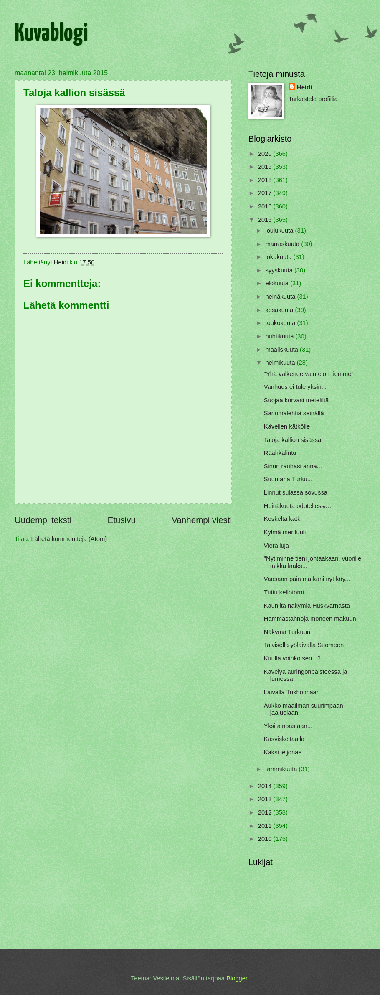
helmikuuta (280, 362)
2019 (266, 166)
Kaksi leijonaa (283, 752)
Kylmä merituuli (285, 532)
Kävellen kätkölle (287, 426)
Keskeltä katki (283, 518)
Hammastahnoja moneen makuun (310, 618)
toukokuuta (281, 323)
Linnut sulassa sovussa (295, 492)
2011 (266, 825)
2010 (266, 838)
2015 (266, 219)
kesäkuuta (280, 310)
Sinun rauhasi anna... (293, 466)
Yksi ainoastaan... (288, 726)
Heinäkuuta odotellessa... (298, 506)
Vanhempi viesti (202, 520)
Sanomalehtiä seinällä (294, 413)
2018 (266, 180)
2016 (266, 206)
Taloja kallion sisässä (292, 440)
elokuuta (277, 283)
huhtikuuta (280, 336)
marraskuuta (283, 244)
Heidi (304, 87)
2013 (266, 799)
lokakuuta (279, 257)
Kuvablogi (51, 34)
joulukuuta (280, 230)
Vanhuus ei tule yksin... (295, 386)
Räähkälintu (280, 452)
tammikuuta (282, 769)
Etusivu (121, 520)
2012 (266, 812)
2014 (266, 786)
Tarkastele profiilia (313, 99)
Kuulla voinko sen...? (292, 658)
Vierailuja (276, 545)
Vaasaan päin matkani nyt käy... (307, 579)
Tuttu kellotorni (284, 592)
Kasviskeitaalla (284, 739)
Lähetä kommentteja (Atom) (69, 539)
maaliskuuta (282, 349)
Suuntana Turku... (288, 479)
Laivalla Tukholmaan (292, 692)
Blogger (236, 978)
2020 (266, 153)
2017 (266, 193)
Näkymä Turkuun (287, 632)
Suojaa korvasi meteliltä (296, 400)
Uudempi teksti (43, 520)
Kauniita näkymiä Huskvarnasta (307, 605)
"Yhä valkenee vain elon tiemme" (309, 374)
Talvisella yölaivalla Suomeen (304, 645)
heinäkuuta (281, 296)
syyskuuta (279, 270)
